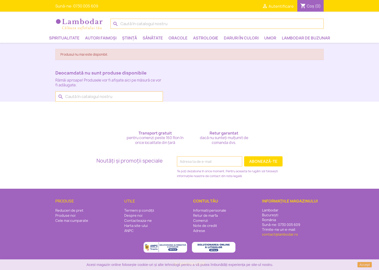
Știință (129, 38)
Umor (270, 38)
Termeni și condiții (139, 210)
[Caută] (217, 24)
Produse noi (65, 215)
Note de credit (205, 225)
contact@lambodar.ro (280, 234)
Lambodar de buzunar (306, 38)
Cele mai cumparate (71, 220)
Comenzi (200, 220)
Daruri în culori (241, 38)
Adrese (199, 230)
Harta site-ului (136, 225)
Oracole (178, 38)
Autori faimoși (101, 38)
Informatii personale (209, 210)
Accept (364, 265)
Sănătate (153, 38)
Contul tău (205, 201)
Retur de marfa (205, 215)
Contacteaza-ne (138, 220)
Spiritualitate (64, 38)
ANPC (129, 230)
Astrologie (205, 38)
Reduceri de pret (69, 210)
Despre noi (133, 215)
